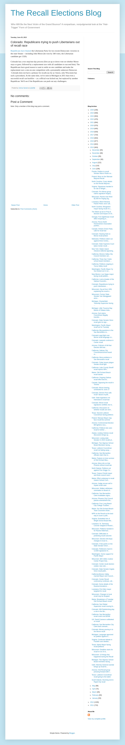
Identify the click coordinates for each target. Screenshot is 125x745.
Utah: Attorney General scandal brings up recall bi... (103, 666)
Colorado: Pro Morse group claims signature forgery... (102, 192)
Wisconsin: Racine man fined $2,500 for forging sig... (102, 198)
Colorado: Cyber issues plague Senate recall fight (103, 363)
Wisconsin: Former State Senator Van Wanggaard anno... (101, 296)
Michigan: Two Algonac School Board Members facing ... (102, 444)
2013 (92, 147)
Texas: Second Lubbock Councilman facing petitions (102, 414)
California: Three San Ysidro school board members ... (102, 260)
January (95, 698)
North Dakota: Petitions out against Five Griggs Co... (101, 469)
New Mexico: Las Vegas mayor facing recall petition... (103, 275)
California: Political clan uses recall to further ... (102, 429)
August (95, 163)
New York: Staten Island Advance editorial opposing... (103, 250)
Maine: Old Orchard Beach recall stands (101, 373)
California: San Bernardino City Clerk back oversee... (103, 625)
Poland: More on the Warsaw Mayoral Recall (102, 177)
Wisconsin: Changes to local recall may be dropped (102, 595)
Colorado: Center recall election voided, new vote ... (103, 565)
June (94, 169)
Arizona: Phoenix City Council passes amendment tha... (102, 499)
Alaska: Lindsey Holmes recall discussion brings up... (102, 434)
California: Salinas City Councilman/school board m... (102, 352)
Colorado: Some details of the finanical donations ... (102, 585)
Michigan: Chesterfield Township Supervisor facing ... (102, 303)
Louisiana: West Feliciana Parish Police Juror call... (101, 203)
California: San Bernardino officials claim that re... (101, 454)
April (94, 689)
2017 (92, 135)
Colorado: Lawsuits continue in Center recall (102, 341)
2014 (92, 144)
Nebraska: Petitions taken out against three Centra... (102, 240)
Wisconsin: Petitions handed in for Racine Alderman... (102, 530)
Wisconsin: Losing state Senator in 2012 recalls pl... (102, 439)
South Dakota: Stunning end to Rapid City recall (102, 681)
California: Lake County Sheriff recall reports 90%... (102, 368)
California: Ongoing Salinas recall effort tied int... (101, 378)
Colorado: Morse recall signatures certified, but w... (102, 404)
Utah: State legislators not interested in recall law (101, 399)
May (94, 686)
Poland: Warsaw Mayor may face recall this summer (102, 419)
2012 (92, 702)
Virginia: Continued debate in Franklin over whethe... (102, 640)
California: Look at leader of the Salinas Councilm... (103, 280)
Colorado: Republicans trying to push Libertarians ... (103, 285)
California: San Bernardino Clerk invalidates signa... (101, 494)
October (95, 156)
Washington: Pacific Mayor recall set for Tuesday (101, 326)
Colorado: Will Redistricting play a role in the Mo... (103, 610)
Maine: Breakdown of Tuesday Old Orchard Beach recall (102, 600)
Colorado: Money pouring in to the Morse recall (102, 630)
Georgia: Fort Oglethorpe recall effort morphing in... (103, 218)
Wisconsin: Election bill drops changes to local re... (102, 540)
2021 (92, 122)
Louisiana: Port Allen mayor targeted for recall (101, 590)
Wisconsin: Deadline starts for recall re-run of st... (102, 650)
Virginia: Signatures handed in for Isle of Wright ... (102, 187)
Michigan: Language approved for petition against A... (102, 635)
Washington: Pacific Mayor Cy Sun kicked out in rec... (102, 270)
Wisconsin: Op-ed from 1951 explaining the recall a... (102, 290)
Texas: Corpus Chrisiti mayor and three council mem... (102, 474)
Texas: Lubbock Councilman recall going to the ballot (102, 676)
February (95, 695)
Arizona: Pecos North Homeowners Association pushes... (102, 224)
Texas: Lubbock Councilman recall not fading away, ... (102, 449)
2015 (92, 141)
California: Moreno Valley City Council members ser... (102, 255)
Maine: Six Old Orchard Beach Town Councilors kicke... (102, 509)
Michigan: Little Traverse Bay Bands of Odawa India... (102, 309)
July (93, 166)
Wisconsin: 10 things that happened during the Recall (102, 656)
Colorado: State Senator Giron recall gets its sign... (102, 321)
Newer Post (15, 205)
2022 (92, 119)
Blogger (72, 733)
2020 (92, 125)
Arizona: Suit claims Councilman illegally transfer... (100, 315)
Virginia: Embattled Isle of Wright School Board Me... (102, 519)
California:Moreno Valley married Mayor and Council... (103, 575)
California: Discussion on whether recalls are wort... (102, 409)
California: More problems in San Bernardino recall (102, 358)
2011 (92, 705)
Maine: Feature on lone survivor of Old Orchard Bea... (103, 459)
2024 (92, 113)
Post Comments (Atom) (28, 209)
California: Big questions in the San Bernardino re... (102, 331)
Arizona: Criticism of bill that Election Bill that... (101, 346)
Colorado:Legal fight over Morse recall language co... (102, 336)
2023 (92, 116)
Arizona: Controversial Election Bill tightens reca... (103, 424)
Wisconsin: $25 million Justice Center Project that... (102, 560)
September (96, 159)
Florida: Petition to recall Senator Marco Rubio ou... (102, 172)
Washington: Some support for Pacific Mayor (102, 555)
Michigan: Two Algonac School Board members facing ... (102, 661)
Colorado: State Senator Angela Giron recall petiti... (103, 570)
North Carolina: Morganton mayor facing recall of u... (102, 208)
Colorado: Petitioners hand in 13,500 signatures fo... (102, 550)
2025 (92, 110)
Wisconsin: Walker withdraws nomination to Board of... (102, 489)
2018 (92, 132)
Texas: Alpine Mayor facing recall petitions (101, 646)
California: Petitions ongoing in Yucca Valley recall (102, 265)
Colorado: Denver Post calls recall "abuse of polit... (102, 394)
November (96, 153)
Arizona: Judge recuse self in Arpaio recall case (102, 484)
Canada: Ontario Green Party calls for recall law (102, 230)
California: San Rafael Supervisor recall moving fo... (103, 605)
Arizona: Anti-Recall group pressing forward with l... (101, 671)
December (96, 150)
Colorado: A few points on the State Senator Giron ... (102, 545)
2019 (92, 129)
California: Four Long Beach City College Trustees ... (102, 504)
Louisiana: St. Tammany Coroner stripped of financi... (103, 525)
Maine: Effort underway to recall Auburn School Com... (103, 479)
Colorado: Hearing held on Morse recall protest (101, 235)
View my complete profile (96, 719)
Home (45, 205)
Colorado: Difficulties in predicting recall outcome (101, 535)
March (94, 692)
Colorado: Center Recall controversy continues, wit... (102, 580)
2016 (92, 138)
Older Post (75, 205)
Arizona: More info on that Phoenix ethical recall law (102, 464)
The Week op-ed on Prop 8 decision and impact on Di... (102, 213)
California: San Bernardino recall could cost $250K (101, 615)
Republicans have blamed (21, 51)
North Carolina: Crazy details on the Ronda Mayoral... (102, 182)
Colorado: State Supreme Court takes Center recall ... (103, 245)
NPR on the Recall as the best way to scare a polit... (102, 514)
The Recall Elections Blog (56, 12)
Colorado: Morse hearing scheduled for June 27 (100, 389)
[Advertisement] (45, 184)
